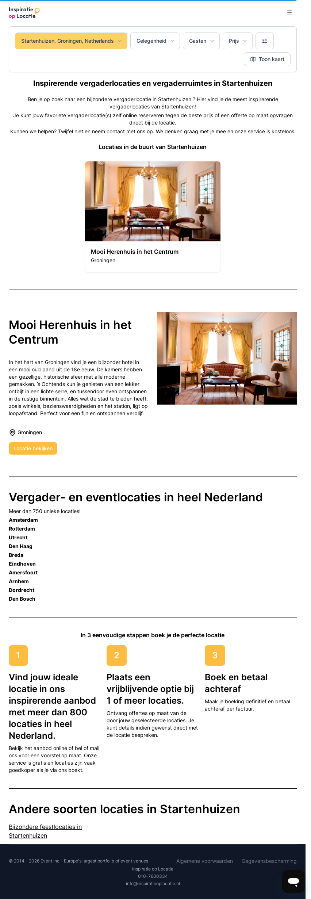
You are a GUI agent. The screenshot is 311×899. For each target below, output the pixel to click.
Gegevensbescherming (269, 861)
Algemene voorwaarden (204, 861)
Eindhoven (22, 564)
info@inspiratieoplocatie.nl (153, 883)
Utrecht (18, 537)
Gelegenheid (156, 41)
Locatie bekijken (33, 448)
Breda (16, 555)
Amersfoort (23, 572)
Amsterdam (23, 520)
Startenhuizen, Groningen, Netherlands (72, 41)
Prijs (238, 41)
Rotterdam (22, 528)
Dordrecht (21, 590)
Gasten (202, 41)
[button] (152, 216)
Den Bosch (22, 599)
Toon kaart (267, 59)
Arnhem (19, 581)
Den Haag (20, 546)
